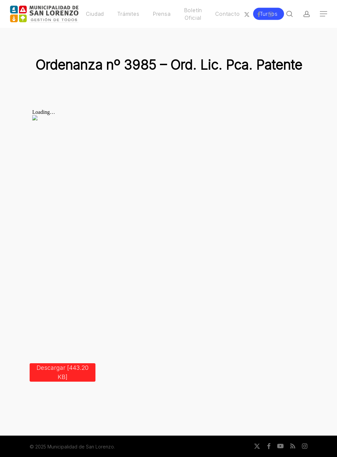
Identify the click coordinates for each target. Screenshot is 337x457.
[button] (324, 14)
